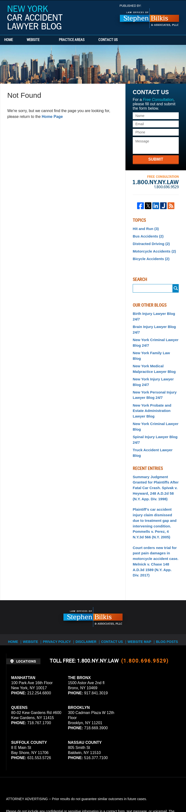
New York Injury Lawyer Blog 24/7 (152, 370)
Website (44, 40)
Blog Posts (165, 605)
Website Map (139, 605)
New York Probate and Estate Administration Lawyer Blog (150, 397)
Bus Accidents (147, 236)
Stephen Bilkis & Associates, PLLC (60, 795)
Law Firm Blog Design (157, 795)
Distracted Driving (150, 243)
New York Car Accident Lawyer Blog (34, 17)
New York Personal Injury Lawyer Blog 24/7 (153, 382)
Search (176, 286)
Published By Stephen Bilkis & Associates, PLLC (149, 16)
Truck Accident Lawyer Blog (155, 434)
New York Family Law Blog (154, 348)
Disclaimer (87, 605)
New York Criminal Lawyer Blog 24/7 (154, 338)
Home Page (52, 117)
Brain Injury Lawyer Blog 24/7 (153, 326)
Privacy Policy (60, 605)
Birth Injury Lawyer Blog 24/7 (152, 314)
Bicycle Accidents (150, 257)
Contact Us (124, 40)
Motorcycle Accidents (153, 250)
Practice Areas (83, 40)
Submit (155, 159)
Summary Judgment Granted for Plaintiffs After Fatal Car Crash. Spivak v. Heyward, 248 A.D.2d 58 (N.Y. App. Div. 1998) (154, 465)
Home (14, 40)
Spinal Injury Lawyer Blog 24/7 (153, 423)
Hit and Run (145, 228)
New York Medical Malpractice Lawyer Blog (152, 357)
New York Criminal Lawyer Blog (154, 411)
